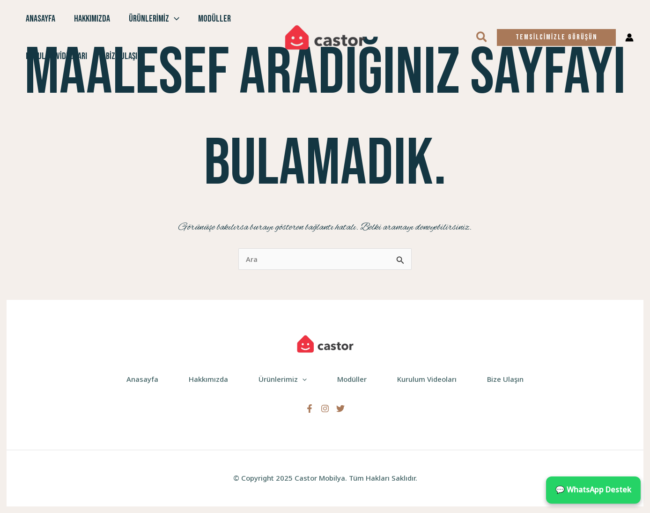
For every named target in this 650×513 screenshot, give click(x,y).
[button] (482, 38)
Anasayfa (40, 18)
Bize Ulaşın (123, 56)
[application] (174, 18)
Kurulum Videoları (56, 56)
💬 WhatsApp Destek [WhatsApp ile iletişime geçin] (593, 489)
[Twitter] (340, 408)
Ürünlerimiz (154, 18)
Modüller (214, 18)
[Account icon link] (629, 37)
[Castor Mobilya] (325, 36)
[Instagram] (325, 408)
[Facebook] (309, 408)
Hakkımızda (92, 18)
